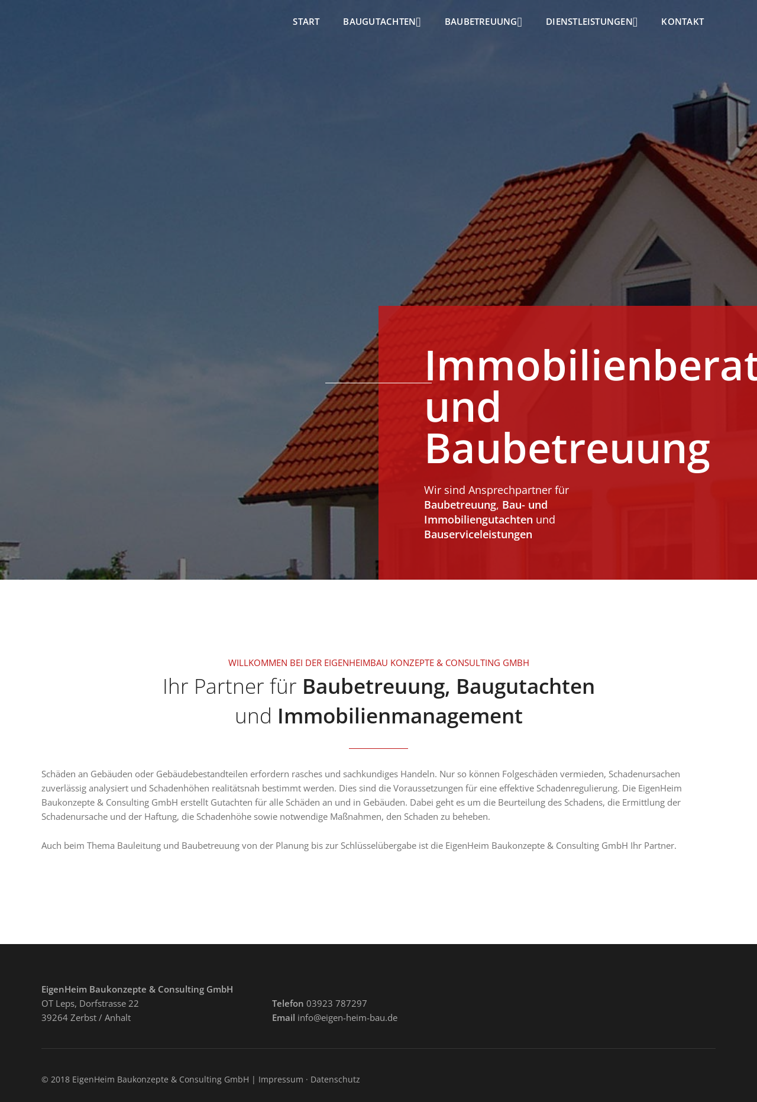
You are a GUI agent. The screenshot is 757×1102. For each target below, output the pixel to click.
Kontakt (682, 21)
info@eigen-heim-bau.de (347, 1017)
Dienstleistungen (592, 22)
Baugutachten (381, 22)
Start (306, 21)
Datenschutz (335, 1079)
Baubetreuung (483, 22)
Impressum (280, 1079)
